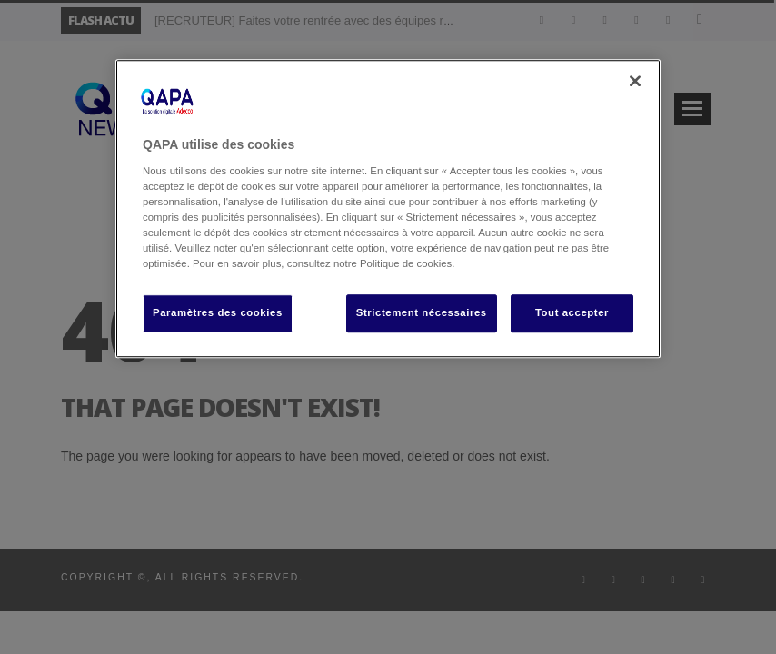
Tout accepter (572, 312)
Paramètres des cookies (218, 312)
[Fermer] (635, 81)
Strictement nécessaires (421, 312)
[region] (388, 208)
